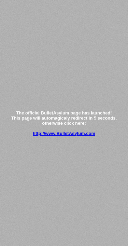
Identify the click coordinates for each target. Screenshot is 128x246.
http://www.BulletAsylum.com (64, 133)
